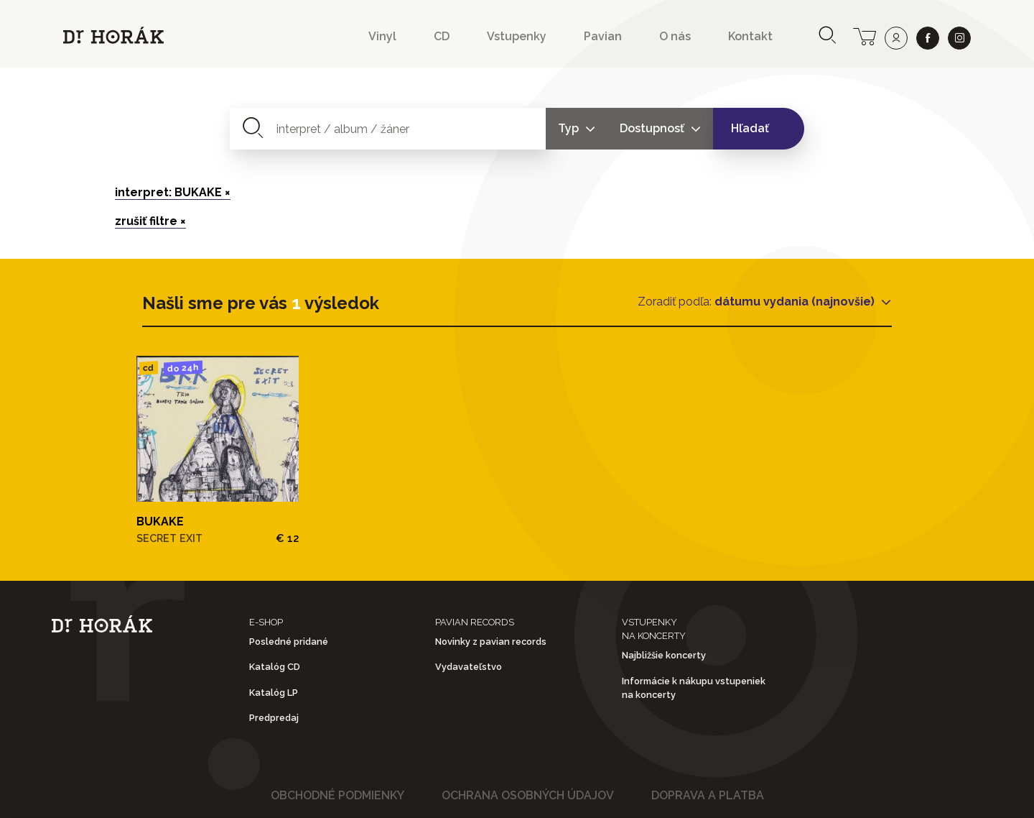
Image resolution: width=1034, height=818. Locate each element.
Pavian (603, 36)
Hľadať (750, 128)
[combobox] (388, 129)
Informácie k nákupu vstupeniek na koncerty (693, 688)
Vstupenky (516, 36)
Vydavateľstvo (468, 666)
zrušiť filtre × (150, 221)
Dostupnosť (653, 128)
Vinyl (382, 36)
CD (442, 36)
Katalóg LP (273, 692)
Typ (570, 128)
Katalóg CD (274, 666)
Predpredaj (274, 717)
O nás (675, 36)
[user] (896, 38)
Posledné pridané (288, 641)
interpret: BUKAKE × (172, 192)
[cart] (864, 35)
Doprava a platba (707, 795)
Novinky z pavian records (490, 641)
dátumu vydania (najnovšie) (795, 301)
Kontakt (750, 36)
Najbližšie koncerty (664, 655)
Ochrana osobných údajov (528, 795)
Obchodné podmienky (337, 795)
